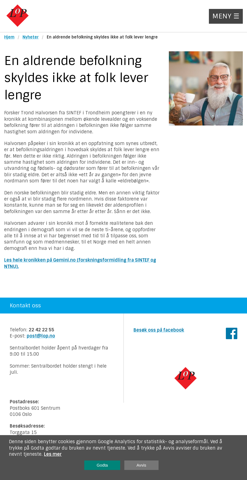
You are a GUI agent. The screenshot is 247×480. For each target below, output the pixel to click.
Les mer (53, 454)
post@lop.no (41, 336)
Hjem (9, 37)
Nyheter (31, 37)
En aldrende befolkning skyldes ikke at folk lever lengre (102, 37)
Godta (102, 465)
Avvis (141, 465)
